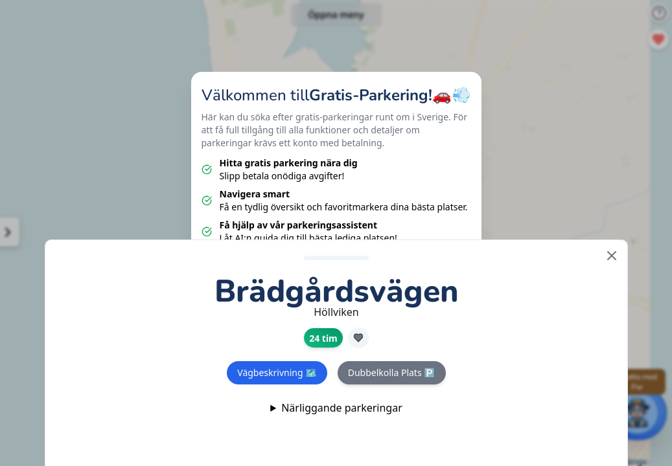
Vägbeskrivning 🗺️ (276, 372)
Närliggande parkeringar (341, 408)
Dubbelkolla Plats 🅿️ (391, 372)
